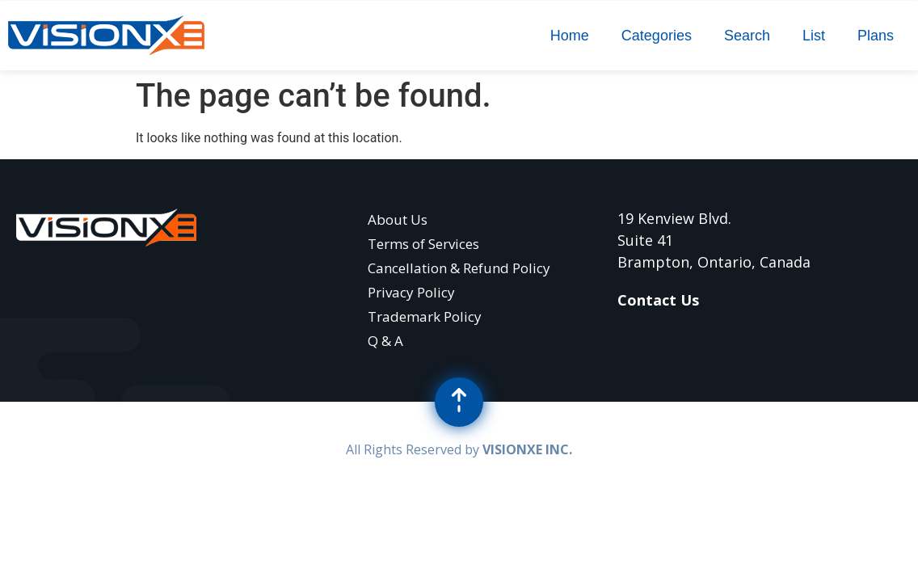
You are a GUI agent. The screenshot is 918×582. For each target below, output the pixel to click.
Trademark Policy (425, 316)
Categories (656, 35)
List (813, 35)
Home (569, 35)
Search (747, 35)
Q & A (385, 340)
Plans (875, 35)
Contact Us (658, 300)
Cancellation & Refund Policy (459, 268)
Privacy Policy (411, 292)
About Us (397, 219)
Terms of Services (423, 243)
